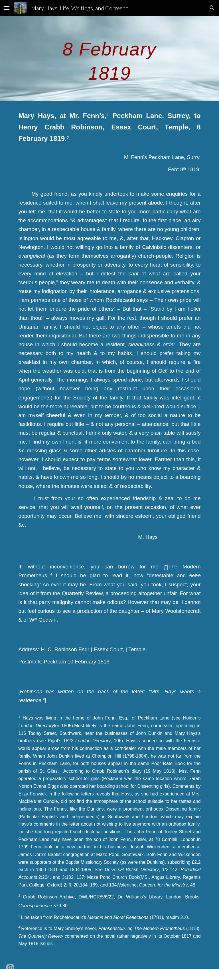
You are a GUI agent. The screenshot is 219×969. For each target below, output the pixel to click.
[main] (109, 58)
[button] (7, 8)
